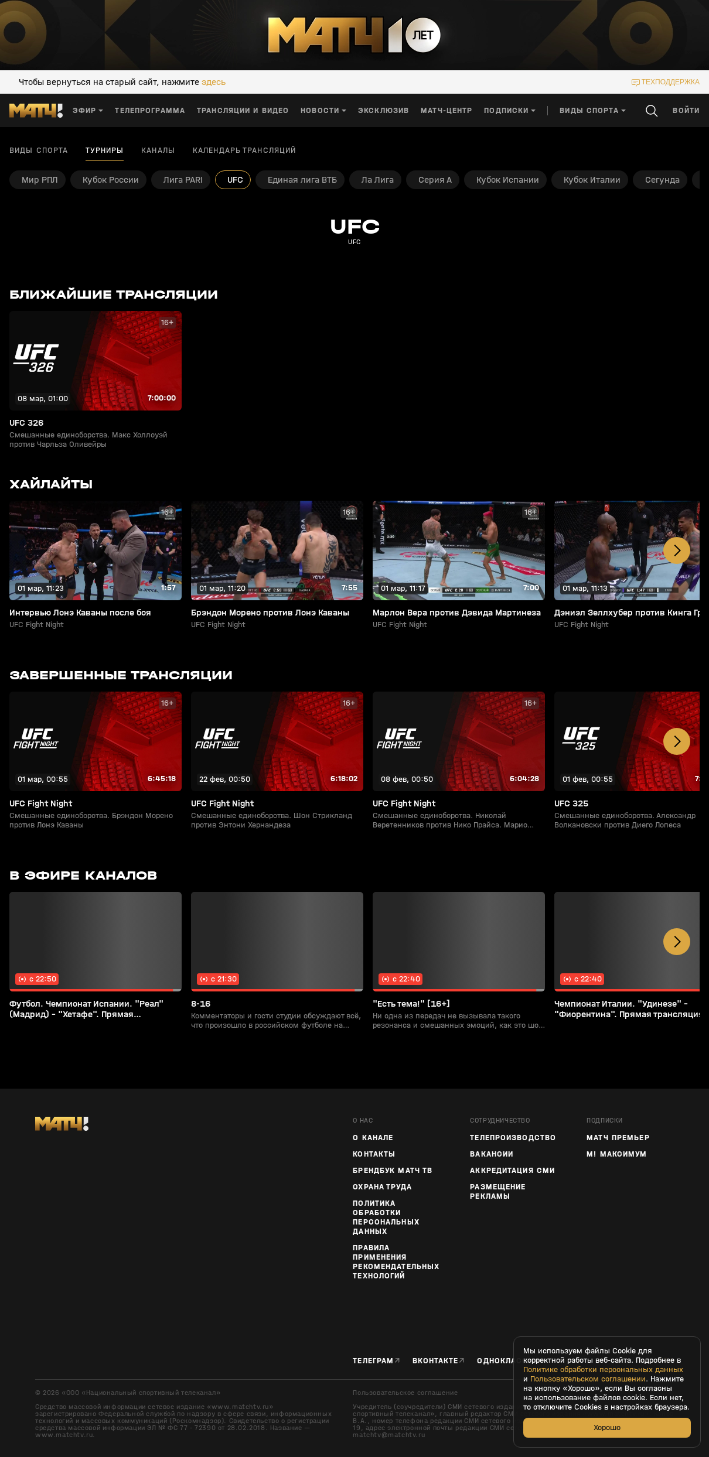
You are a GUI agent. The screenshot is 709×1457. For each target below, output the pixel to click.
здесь (214, 82)
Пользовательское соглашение (405, 1392)
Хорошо (607, 1427)
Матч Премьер (618, 1138)
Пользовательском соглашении (588, 1379)
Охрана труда (382, 1187)
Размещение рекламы (498, 1191)
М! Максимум (617, 1154)
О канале (373, 1138)
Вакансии (491, 1154)
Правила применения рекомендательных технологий (396, 1262)
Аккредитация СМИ (512, 1170)
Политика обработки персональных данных (386, 1217)
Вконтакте (435, 1361)
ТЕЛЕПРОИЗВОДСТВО (513, 1138)
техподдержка (671, 82)
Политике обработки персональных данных (603, 1369)
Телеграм (373, 1361)
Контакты (374, 1154)
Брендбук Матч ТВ (392, 1170)
